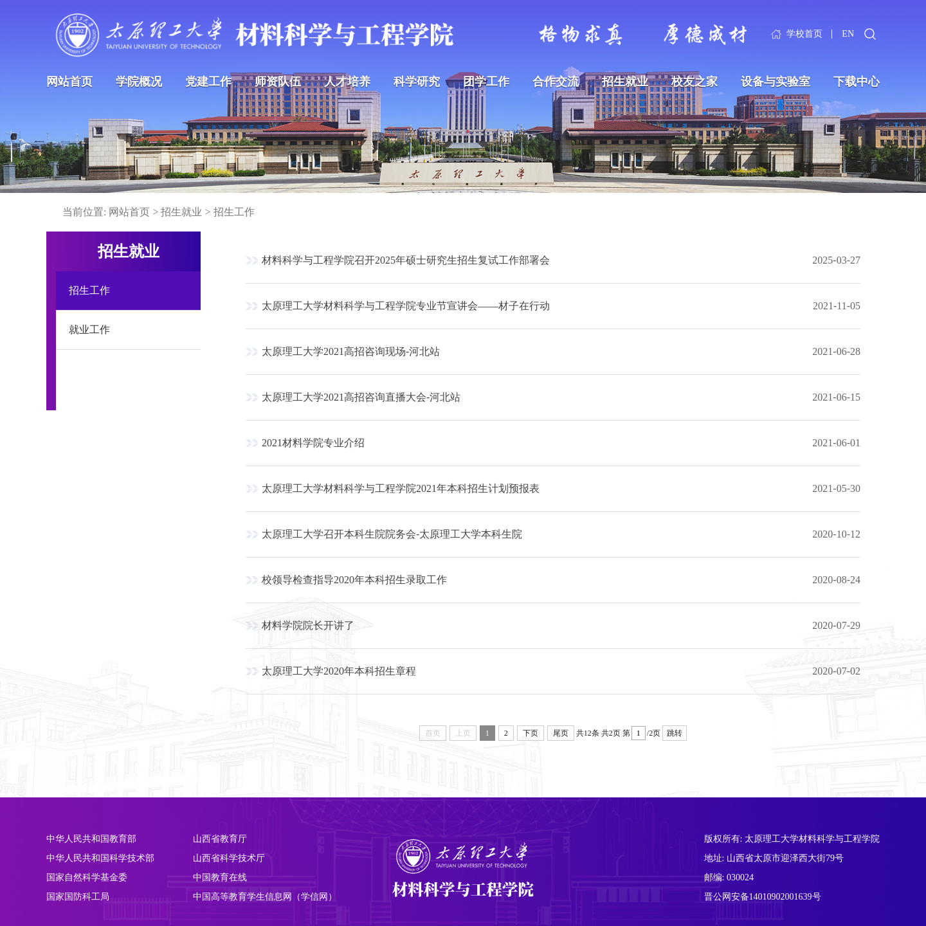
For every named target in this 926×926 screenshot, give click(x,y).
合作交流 (555, 81)
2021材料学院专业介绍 (313, 442)
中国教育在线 (220, 877)
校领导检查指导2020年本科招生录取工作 (354, 579)
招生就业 (625, 81)
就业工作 (89, 329)
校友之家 (694, 81)
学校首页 (804, 34)
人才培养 (347, 81)
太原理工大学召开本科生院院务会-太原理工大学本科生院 (392, 534)
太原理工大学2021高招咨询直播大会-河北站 (361, 397)
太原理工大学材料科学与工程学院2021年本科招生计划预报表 (401, 488)
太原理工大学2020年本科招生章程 (339, 671)
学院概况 (139, 81)
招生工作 (234, 211)
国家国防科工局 (77, 897)
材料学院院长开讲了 (308, 625)
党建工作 (208, 81)
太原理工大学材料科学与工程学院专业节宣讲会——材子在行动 (406, 305)
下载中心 (856, 81)
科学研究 (417, 81)
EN (848, 34)
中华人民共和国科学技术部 (100, 858)
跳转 (674, 733)
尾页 (560, 733)
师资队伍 (278, 81)
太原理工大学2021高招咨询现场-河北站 (351, 351)
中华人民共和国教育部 (91, 839)
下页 (530, 733)
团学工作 (486, 81)
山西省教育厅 (220, 839)
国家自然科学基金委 (86, 877)
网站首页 (69, 81)
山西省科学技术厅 (229, 858)
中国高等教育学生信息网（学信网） (265, 897)
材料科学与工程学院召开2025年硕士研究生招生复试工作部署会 (406, 260)
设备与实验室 (775, 81)
